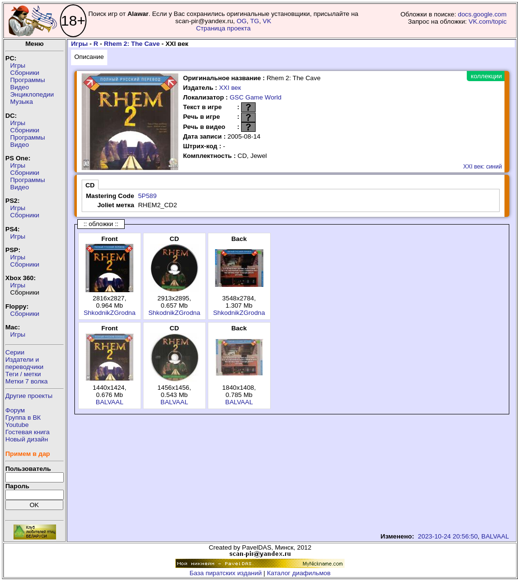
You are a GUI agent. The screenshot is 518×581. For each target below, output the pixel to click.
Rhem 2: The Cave (132, 43)
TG (254, 21)
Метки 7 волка (26, 381)
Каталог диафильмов (299, 573)
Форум (15, 410)
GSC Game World (255, 97)
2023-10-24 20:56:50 (448, 536)
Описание (89, 56)
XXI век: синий (482, 166)
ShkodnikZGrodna (109, 312)
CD (90, 185)
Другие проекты (29, 395)
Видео (19, 87)
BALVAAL (109, 402)
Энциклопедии (32, 94)
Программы (27, 80)
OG (242, 21)
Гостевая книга (27, 432)
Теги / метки (23, 374)
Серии (14, 352)
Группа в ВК (23, 417)
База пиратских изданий (225, 573)
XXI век (230, 87)
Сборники (24, 72)
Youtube (17, 424)
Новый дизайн (26, 439)
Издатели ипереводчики (24, 363)
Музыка (21, 101)
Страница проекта (223, 28)
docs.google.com (482, 14)
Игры (17, 65)
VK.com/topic (488, 21)
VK (267, 21)
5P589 (147, 195)
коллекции (486, 76)
